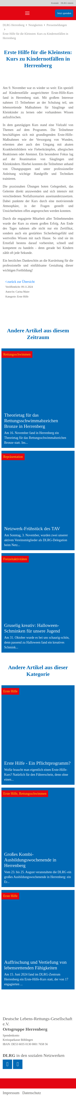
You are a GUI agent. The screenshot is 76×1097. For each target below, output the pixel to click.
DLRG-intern (67, 3)
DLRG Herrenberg (13, 25)
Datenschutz (31, 1093)
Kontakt (55, 3)
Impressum (11, 1093)
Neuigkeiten (35, 25)
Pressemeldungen (57, 25)
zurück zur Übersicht (20, 282)
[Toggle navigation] (27, 13)
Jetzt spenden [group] (64, 13)
